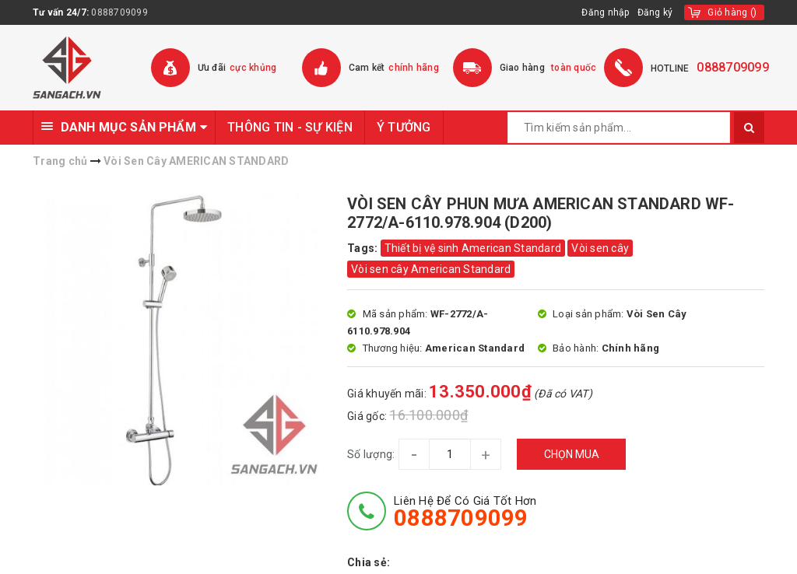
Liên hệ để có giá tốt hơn (465, 512)
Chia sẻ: (368, 562)
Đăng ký (655, 12)
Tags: (364, 248)
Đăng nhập (605, 12)
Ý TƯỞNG (404, 127)
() (732, 12)
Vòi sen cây (600, 248)
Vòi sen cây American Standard (431, 269)
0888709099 (119, 12)
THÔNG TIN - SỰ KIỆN (290, 127)
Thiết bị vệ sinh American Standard (473, 248)
